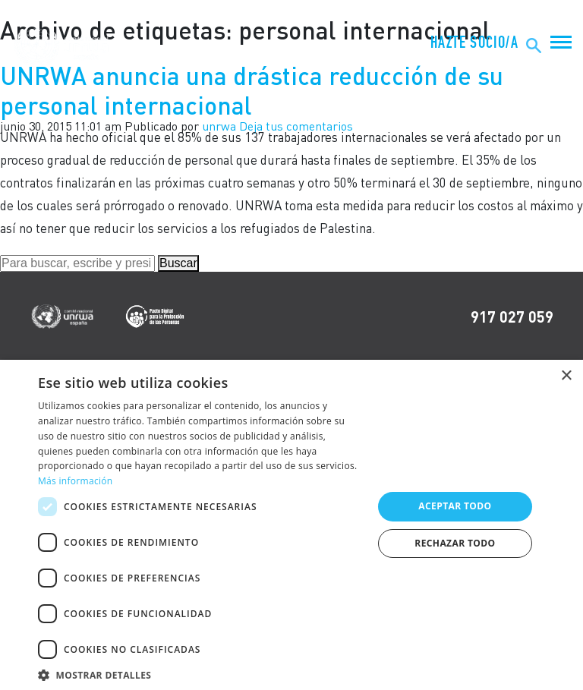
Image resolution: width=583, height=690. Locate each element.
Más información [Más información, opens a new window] (75, 480)
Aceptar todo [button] (454, 505)
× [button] (566, 376)
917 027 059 (512, 316)
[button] (200, 673)
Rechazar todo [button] (454, 543)
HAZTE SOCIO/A (474, 42)
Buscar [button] (178, 263)
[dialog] (291, 525)
